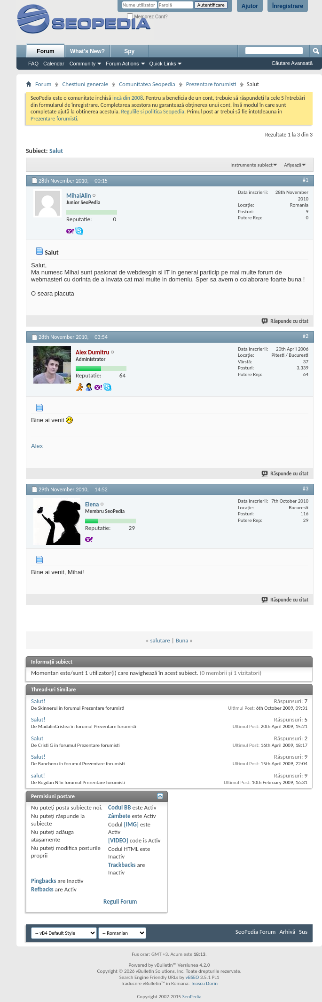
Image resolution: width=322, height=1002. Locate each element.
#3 (305, 488)
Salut (56, 151)
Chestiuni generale (85, 84)
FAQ (33, 63)
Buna (182, 640)
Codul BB (119, 807)
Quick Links (162, 63)
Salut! (38, 701)
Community (83, 63)
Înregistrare (287, 6)
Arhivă (287, 931)
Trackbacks (121, 864)
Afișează (292, 165)
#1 (305, 179)
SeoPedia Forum (256, 931)
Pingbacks (43, 880)
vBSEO (192, 977)
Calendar (53, 63)
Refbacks (42, 889)
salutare (160, 640)
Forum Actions (122, 63)
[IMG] (131, 824)
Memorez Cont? (147, 16)
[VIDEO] (118, 840)
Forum (45, 51)
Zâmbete (119, 815)
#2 (305, 336)
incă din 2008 (127, 98)
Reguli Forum (120, 901)
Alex (37, 445)
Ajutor (250, 6)
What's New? (87, 51)
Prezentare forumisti (211, 84)
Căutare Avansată (292, 63)
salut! (38, 775)
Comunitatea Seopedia (147, 84)
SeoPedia (192, 997)
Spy (129, 51)
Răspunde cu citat (285, 321)
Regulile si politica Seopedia (152, 111)
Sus (303, 931)
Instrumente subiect (251, 165)
